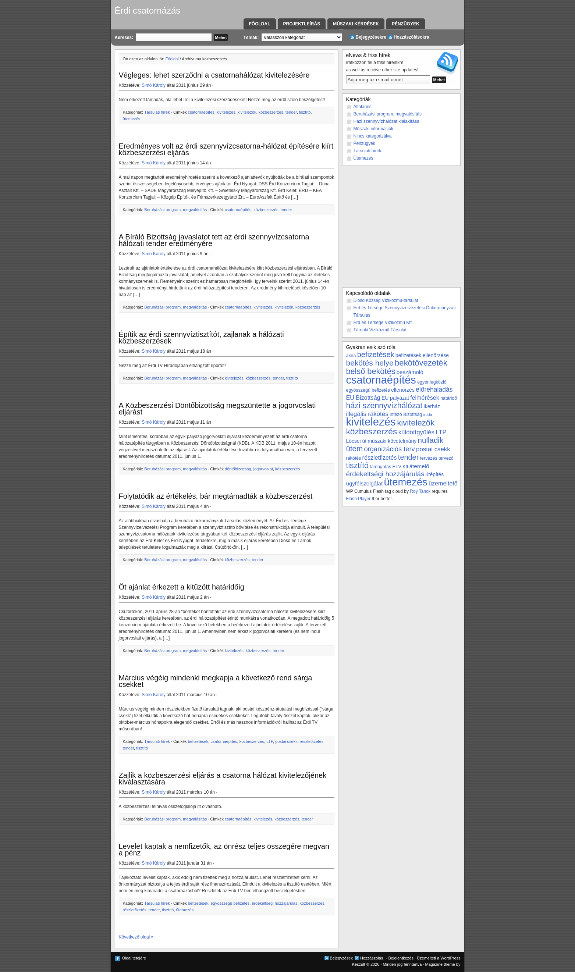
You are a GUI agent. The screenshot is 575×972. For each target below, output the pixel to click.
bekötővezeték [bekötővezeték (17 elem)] (421, 362)
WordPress (450, 958)
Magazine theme (440, 964)
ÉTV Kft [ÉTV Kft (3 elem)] (400, 466)
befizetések (198, 741)
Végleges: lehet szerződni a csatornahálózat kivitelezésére (214, 75)
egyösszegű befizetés (229, 903)
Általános (363, 106)
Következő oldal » (136, 937)
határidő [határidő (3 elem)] (448, 398)
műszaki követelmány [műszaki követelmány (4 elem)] (392, 441)
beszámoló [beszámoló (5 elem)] (410, 372)
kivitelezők (247, 112)
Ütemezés (363, 158)
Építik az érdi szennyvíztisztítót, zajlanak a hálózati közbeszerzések (201, 337)
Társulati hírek (157, 112)
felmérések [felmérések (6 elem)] (424, 397)
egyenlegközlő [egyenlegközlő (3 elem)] (431, 382)
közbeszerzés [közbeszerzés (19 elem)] (371, 431)
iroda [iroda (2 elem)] (427, 414)
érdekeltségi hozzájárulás (274, 903)
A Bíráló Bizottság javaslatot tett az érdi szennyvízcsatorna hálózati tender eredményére (214, 240)
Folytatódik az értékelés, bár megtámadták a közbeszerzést (216, 496)
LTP (269, 741)
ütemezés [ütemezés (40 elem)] (405, 482)
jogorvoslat (263, 469)
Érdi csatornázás (148, 10)
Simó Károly (154, 85)
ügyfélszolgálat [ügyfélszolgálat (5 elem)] (364, 483)
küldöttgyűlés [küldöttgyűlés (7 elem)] (416, 432)
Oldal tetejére (134, 958)
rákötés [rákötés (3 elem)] (353, 458)
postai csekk (286, 741)
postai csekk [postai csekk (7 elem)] (433, 449)
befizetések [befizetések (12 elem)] (375, 354)
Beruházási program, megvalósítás (175, 209)
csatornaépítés (201, 112)
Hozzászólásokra (411, 37)
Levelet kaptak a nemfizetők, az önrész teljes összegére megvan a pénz (224, 849)
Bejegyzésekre (371, 37)
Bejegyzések (341, 958)
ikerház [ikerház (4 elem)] (432, 406)
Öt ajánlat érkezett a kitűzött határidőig (181, 587)
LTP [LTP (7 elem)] (441, 432)
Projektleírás (301, 23)
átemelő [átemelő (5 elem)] (419, 466)
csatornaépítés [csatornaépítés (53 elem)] (381, 380)
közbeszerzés (271, 112)
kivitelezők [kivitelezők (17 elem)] (415, 422)
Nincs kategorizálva (373, 136)
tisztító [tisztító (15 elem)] (357, 465)
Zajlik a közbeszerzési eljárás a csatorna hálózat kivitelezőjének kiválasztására (223, 778)
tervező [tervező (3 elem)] (446, 458)
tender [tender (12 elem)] (408, 457)
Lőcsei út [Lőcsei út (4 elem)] (356, 441)
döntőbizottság (238, 469)
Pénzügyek (405, 23)
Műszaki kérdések (356, 23)
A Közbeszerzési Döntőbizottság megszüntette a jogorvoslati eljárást (217, 408)
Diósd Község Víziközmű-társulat (386, 300)
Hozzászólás (371, 958)
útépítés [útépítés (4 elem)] (435, 474)
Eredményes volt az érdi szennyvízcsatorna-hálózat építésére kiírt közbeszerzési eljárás (226, 149)
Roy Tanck (420, 491)
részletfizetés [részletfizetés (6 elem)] (379, 457)
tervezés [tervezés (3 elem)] (428, 458)
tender (291, 112)
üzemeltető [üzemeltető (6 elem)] (443, 483)
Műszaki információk (374, 128)
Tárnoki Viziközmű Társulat (380, 329)
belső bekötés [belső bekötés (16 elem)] (370, 371)
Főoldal (259, 23)
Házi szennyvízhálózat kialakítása (386, 121)
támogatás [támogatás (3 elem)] (380, 466)
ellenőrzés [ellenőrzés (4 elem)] (402, 390)
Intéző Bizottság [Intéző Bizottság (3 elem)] (406, 414)
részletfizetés (311, 741)
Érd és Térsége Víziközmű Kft (383, 322)
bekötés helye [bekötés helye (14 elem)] (370, 363)
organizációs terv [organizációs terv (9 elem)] (389, 449)
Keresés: (124, 37)
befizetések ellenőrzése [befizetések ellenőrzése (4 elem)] (422, 355)
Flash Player (358, 498)
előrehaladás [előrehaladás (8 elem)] (434, 389)
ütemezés (132, 119)
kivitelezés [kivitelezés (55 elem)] (371, 422)
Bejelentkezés (400, 958)
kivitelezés (226, 112)
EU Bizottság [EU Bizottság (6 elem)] (363, 397)
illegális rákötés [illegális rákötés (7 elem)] (367, 413)
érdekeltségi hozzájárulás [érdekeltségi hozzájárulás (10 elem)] (385, 474)
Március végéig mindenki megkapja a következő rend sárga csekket (215, 681)
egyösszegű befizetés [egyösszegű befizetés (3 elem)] (368, 390)
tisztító (305, 112)
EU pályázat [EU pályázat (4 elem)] (395, 398)
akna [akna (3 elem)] (351, 355)
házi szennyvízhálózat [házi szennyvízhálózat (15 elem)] (384, 405)
